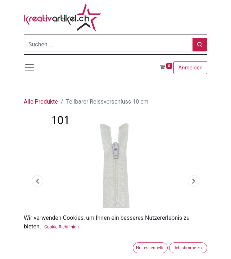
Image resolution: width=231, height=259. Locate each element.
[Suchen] (199, 44)
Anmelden (190, 67)
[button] (37, 181)
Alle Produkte (41, 101)
